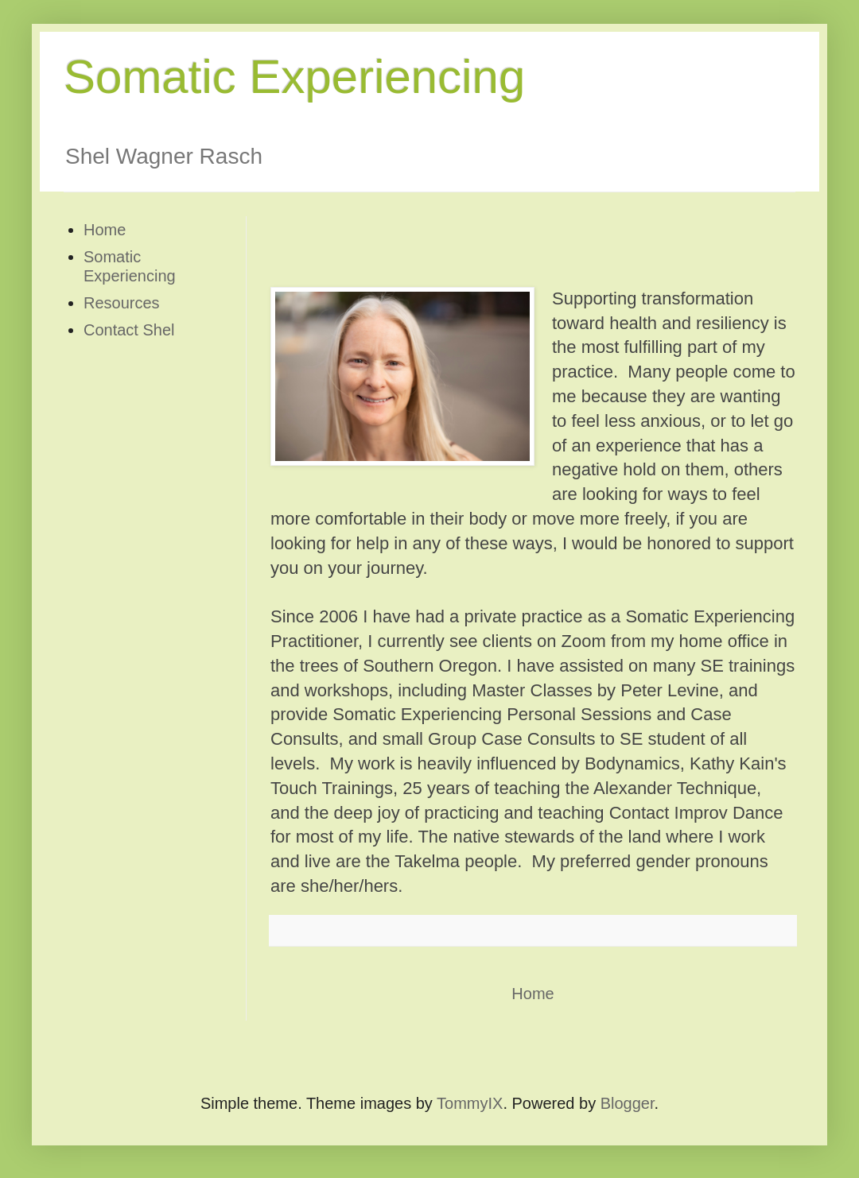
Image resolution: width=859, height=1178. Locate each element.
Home (532, 993)
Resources (122, 303)
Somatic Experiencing (294, 76)
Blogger (628, 1103)
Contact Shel (129, 330)
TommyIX (470, 1103)
